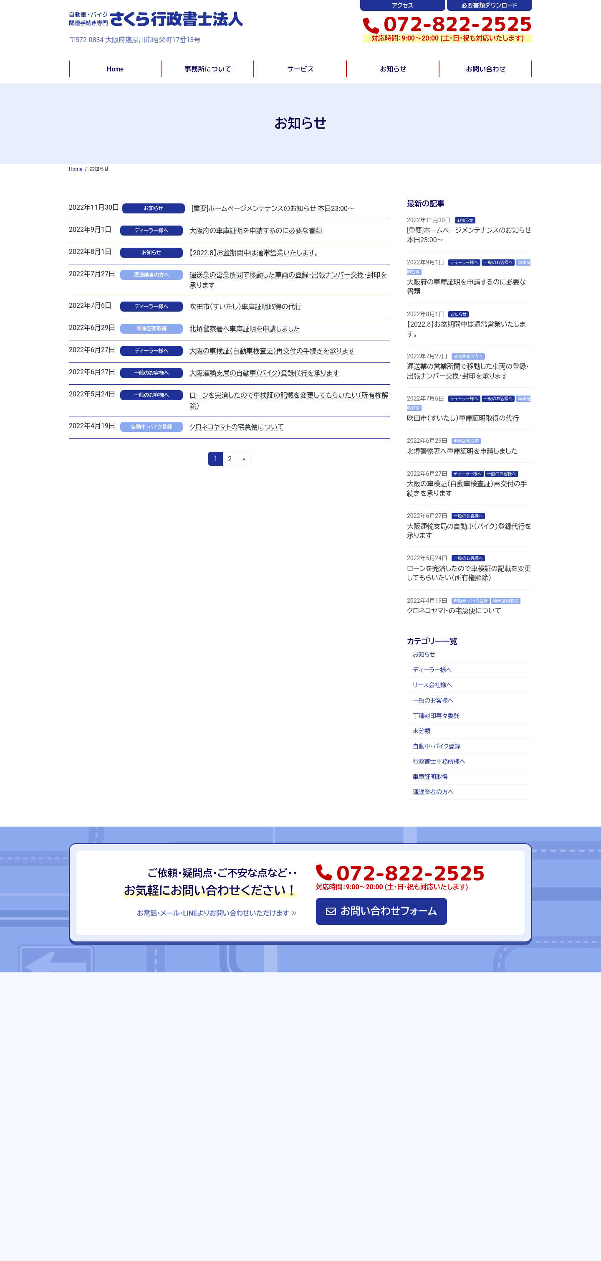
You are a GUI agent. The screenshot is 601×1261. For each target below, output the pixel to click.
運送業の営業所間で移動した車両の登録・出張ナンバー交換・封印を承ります (486, 1162)
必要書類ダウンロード (490, 5)
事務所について (293, 1022)
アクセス (403, 5)
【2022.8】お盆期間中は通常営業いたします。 (254, 253)
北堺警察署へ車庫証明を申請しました (244, 329)
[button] (447, 24)
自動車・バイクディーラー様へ (264, 1128)
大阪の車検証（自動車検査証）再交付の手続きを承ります (272, 351)
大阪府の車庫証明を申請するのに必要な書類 (255, 231)
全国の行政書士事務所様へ (262, 1156)
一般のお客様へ (151, 373)
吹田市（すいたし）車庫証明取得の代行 (245, 307)
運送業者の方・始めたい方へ (263, 1183)
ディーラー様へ (151, 230)
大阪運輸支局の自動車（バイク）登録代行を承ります (264, 373)
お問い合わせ (407, 1022)
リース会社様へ (432, 685)
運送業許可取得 (247, 1101)
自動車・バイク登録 (151, 427)
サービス (335, 1022)
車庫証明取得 (151, 329)
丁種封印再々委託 (436, 716)
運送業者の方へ (151, 275)
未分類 (421, 731)
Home (97, 1013)
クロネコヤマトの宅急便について (236, 427)
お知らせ (153, 208)
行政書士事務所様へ (439, 761)
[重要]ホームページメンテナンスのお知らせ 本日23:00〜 (273, 209)
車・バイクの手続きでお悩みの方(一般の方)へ (285, 1142)
